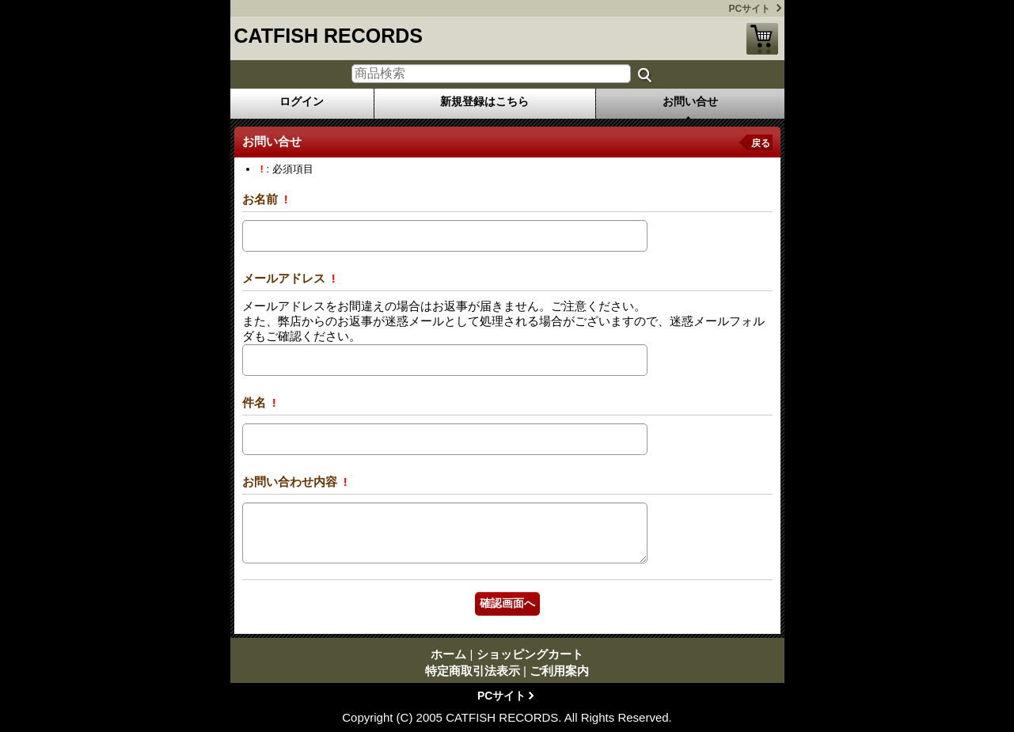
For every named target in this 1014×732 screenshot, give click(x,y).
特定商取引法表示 (472, 670)
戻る (760, 143)
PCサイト (750, 8)
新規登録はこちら (484, 101)
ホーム (448, 654)
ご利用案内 (559, 670)
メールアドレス (285, 278)
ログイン (301, 101)
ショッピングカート (762, 39)
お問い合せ (690, 101)
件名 (255, 402)
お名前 (261, 199)
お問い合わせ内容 (291, 481)
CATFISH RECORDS (328, 36)
